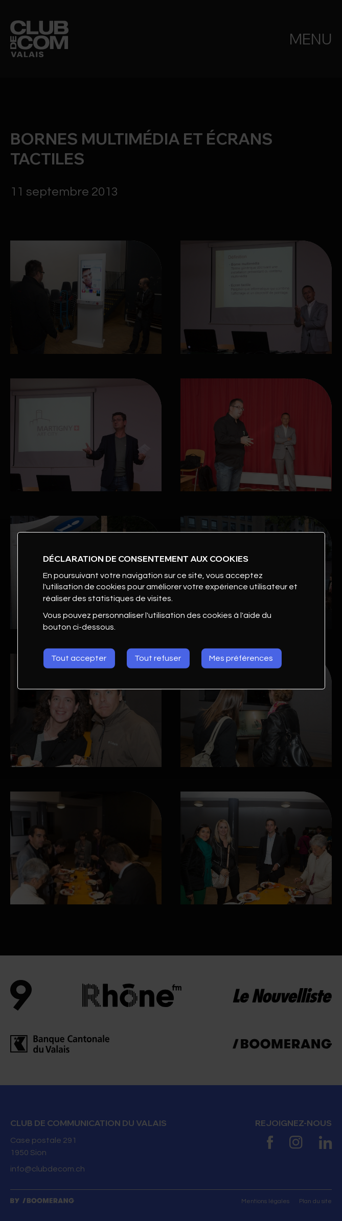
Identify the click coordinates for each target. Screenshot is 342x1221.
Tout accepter (78, 658)
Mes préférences (241, 658)
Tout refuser (157, 658)
